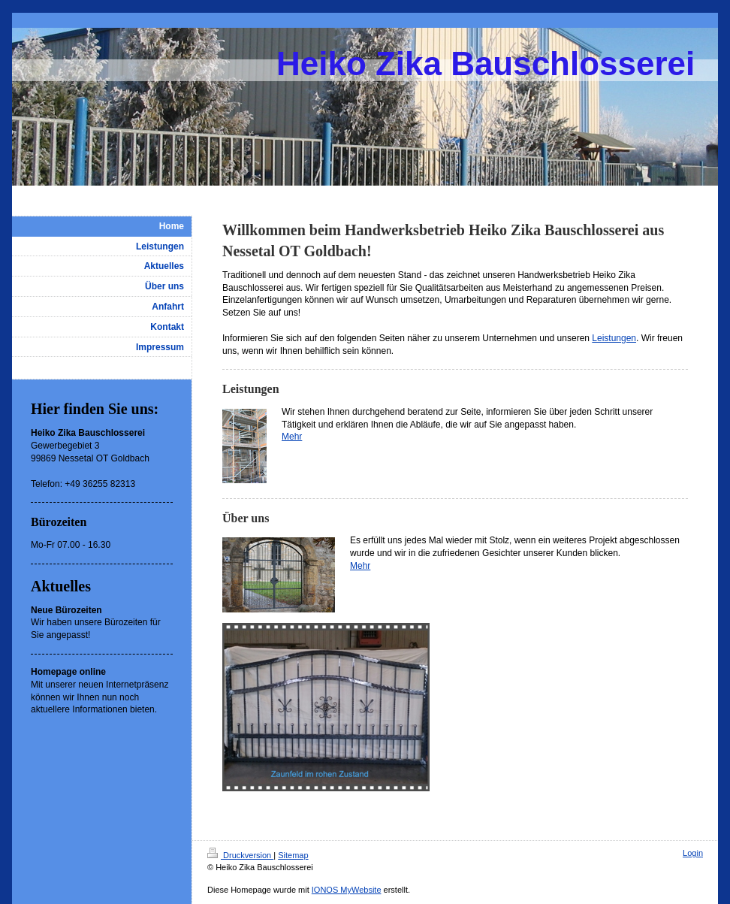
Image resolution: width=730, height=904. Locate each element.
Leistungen (614, 338)
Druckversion (240, 855)
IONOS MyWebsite (347, 889)
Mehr (292, 436)
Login (693, 852)
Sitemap (293, 855)
